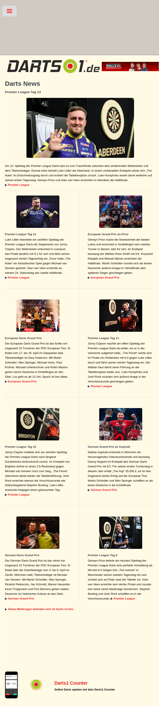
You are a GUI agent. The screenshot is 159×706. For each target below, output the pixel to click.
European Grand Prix (105, 277)
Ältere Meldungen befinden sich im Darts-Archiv (40, 609)
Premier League (18, 184)
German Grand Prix (104, 490)
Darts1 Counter (71, 683)
